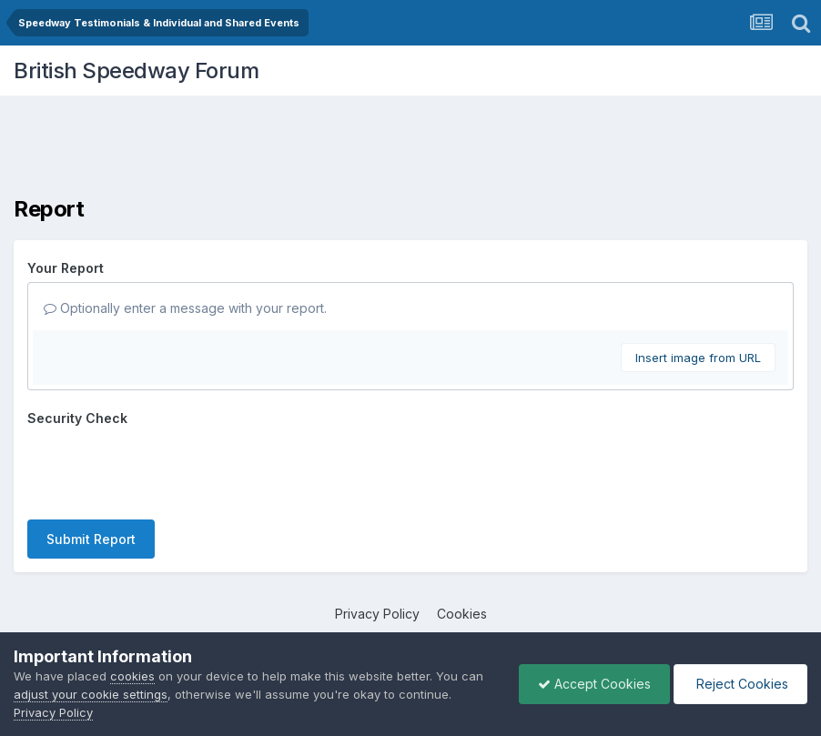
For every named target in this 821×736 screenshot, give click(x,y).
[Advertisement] (410, 150)
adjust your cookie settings (90, 694)
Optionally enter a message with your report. (185, 308)
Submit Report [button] (91, 539)
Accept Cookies (594, 683)
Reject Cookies (740, 683)
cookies (132, 676)
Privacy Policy (377, 613)
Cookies (462, 613)
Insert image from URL (698, 357)
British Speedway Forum (136, 70)
